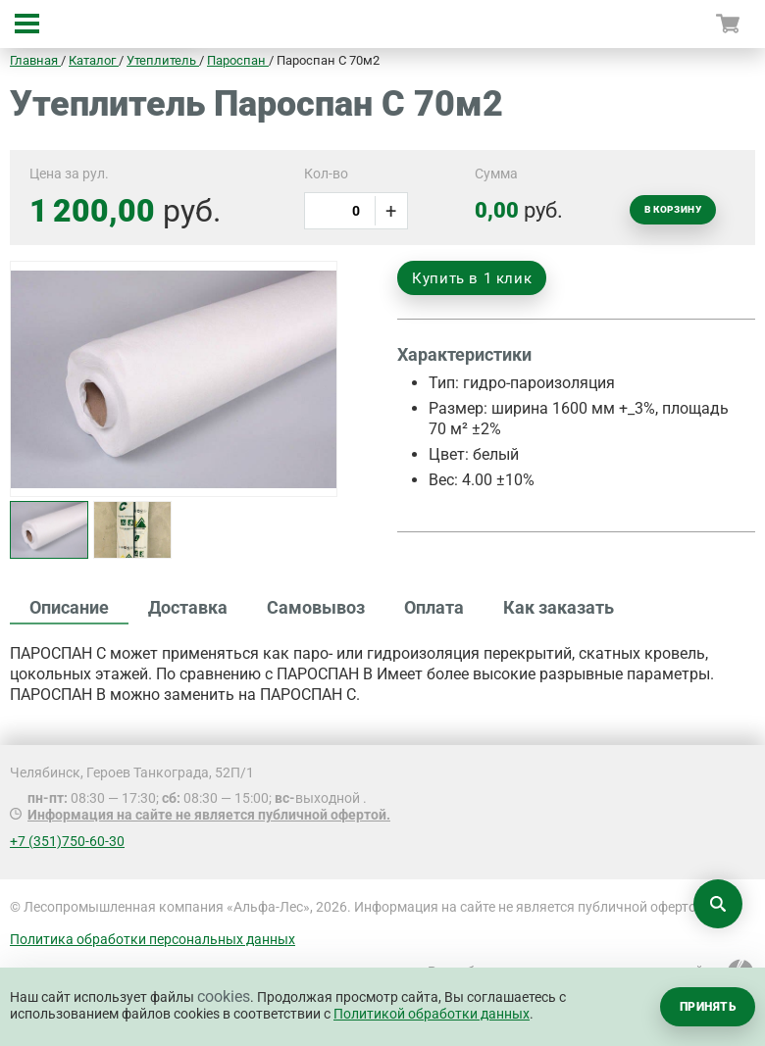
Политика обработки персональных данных (152, 939)
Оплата (434, 607)
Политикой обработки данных (431, 1013)
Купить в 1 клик (472, 278)
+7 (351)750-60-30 (67, 841)
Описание (69, 607)
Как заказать (558, 607)
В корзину (672, 209)
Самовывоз (316, 607)
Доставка (188, 607)
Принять (708, 1007)
